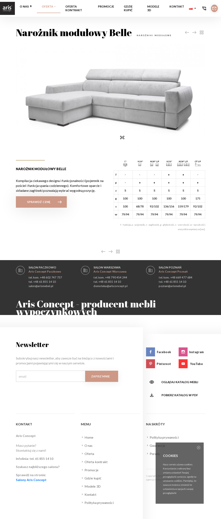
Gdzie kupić (128, 8)
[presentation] (98, 137)
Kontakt (176, 6)
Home (87, 437)
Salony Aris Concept (31, 480)
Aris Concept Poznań (173, 271)
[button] (192, 8)
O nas (24, 6)
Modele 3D (153, 8)
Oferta (47, 6)
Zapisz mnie (100, 376)
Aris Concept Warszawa (109, 271)
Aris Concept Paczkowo (45, 271)
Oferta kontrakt (73, 8)
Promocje (106, 6)
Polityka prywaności (97, 502)
